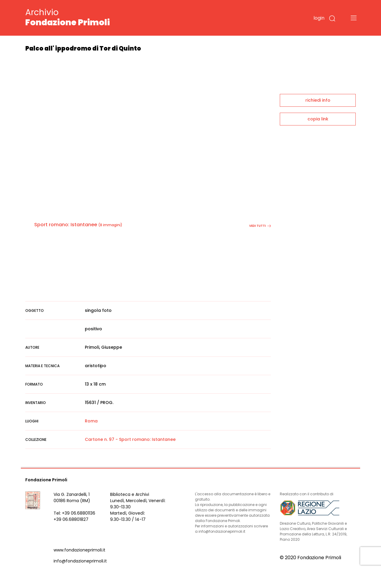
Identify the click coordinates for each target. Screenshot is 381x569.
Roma (91, 421)
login (318, 18)
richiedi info (317, 100)
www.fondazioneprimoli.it (79, 550)
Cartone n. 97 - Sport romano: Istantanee (130, 439)
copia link (317, 119)
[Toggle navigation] (353, 17)
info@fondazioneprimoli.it (80, 561)
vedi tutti (260, 226)
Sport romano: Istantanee (65, 224)
